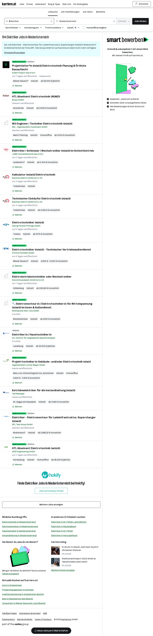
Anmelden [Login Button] (141, 4)
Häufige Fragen (9, 613)
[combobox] (29, 21)
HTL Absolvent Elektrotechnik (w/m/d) (36, 448)
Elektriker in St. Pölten (62, 531)
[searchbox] (29, 21)
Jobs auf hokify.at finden (51, 491)
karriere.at (31, 580)
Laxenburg (18, 346)
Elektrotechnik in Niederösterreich (19, 522)
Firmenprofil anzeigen (14, 52)
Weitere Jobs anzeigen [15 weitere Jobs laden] (51, 504)
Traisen (16, 234)
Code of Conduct (43, 619)
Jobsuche (53, 12)
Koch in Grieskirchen (12, 585)
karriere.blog (58, 542)
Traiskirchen (19, 186)
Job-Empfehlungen (70, 12)
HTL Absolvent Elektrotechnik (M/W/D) (36, 96)
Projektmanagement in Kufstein (18, 590)
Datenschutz (8, 619)
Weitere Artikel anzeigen (63, 570)
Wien (15, 373)
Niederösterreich (38, 37)
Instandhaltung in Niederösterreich (19, 535)
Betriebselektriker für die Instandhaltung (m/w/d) (43, 390)
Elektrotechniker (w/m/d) (28, 222)
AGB (45, 613)
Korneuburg (18, 459)
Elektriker (12, 37)
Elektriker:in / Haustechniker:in (32, 334)
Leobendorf (18, 162)
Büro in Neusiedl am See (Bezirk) (17, 599)
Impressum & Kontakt (30, 613)
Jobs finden (140, 21)
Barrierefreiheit (24, 619)
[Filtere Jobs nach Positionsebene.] (56, 28)
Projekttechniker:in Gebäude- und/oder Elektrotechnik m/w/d (51, 361)
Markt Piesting (20, 135)
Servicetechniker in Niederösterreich (20, 526)
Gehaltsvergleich (10, 574)
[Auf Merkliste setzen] (17, 85)
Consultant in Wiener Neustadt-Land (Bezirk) (24, 603)
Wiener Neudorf (20, 81)
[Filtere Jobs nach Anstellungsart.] (34, 28)
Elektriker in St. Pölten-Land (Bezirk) (68, 522)
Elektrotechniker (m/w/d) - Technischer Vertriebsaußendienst (51, 249)
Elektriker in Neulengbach (63, 526)
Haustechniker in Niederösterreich (19, 531)
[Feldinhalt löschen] (51, 21)
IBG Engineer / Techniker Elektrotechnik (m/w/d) (42, 123)
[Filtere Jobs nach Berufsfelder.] (15, 28)
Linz (20, 373)
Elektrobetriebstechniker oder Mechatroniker (42, 276)
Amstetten (18, 108)
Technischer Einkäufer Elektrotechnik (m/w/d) (41, 198)
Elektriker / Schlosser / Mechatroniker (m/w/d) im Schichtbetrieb (53, 150)
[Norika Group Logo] (15, 625)
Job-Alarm (88, 12)
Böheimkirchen (20, 319)
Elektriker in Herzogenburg (64, 535)
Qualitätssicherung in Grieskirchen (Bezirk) (23, 594)
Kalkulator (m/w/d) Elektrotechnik (33, 174)
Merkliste (100, 12)
